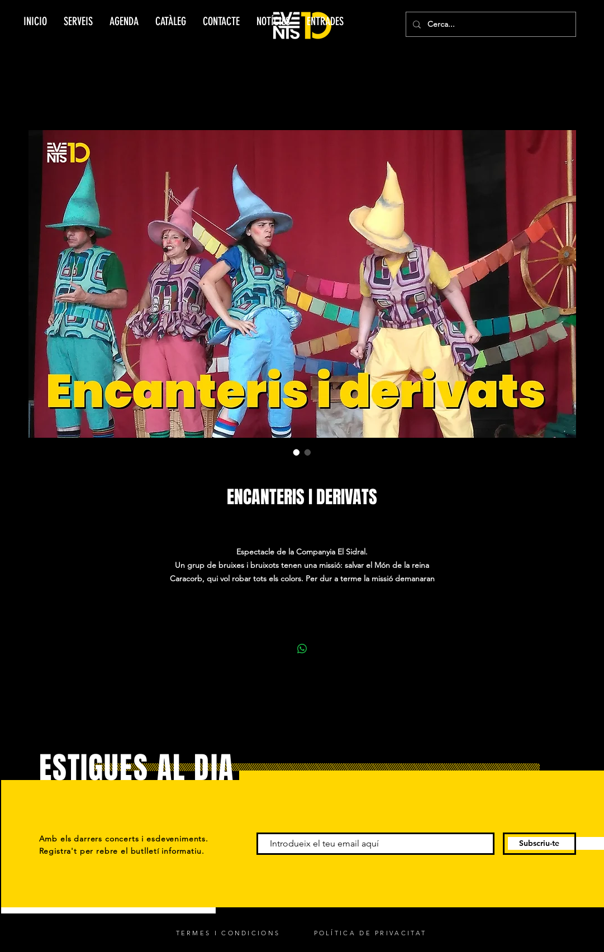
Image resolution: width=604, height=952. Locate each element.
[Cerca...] (489, 24)
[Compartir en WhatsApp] (302, 649)
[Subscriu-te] (539, 844)
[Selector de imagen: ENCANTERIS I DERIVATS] (296, 452)
